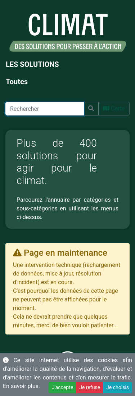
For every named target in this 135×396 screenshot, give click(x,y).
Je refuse (89, 387)
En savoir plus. (21, 386)
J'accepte (62, 387)
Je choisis (117, 387)
